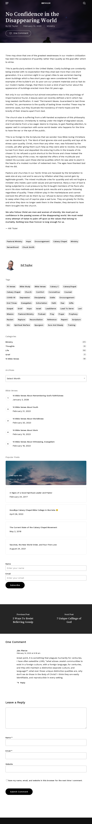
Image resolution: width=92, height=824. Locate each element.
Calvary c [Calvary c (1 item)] (54, 286)
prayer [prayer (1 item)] (61, 314)
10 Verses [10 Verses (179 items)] (11, 286)
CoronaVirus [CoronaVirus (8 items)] (54, 292)
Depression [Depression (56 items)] (25, 297)
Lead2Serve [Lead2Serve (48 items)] (51, 308)
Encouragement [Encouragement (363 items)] (67, 297)
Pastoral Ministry (14, 241)
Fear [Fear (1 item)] (62, 303)
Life (7, 350)
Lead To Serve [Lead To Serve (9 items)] (67, 308)
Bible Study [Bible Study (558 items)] (25, 286)
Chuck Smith (28, 247)
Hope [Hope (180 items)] (29, 308)
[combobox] (46, 378)
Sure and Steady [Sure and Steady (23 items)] (55, 325)
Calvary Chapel (60, 241)
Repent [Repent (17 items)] (64, 320)
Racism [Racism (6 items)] (10, 320)
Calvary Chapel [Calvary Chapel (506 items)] (13, 292)
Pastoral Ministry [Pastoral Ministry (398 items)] (26, 314)
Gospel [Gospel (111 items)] (10, 308)
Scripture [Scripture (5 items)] (76, 320)
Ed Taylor (13, 26)
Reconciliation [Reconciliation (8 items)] (36, 320)
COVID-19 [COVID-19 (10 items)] (11, 297)
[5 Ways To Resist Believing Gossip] (23, 619)
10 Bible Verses (12, 359)
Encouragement (42, 241)
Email (8, 574)
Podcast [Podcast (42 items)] (41, 314)
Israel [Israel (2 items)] (38, 308)
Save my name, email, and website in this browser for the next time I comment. (45, 780)
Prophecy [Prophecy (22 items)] (73, 314)
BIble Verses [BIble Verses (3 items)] (40, 286)
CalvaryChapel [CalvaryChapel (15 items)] (69, 286)
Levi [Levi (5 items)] (80, 308)
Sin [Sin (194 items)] (8, 325)
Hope (28, 241)
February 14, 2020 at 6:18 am (28, 653)
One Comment (18, 33)
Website (9, 764)
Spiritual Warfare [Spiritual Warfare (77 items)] (22, 325)
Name (8, 564)
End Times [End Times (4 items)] (12, 303)
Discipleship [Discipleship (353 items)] (39, 297)
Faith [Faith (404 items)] (54, 303)
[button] (7, 3)
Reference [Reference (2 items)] (51, 320)
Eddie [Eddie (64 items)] (52, 297)
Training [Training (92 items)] (71, 325)
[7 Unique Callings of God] (69, 619)
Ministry (51, 26)
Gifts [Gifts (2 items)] (71, 303)
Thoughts (10, 346)
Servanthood (12, 247)
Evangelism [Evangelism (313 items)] (26, 303)
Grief (8, 355)
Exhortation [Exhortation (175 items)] (41, 303)
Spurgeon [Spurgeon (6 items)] (38, 325)
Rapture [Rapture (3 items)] (21, 320)
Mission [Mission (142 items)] (10, 314)
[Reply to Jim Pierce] (21, 682)
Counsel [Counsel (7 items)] (68, 292)
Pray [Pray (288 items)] (52, 314)
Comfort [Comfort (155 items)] (40, 292)
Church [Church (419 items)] (28, 292)
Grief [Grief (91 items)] (20, 308)
